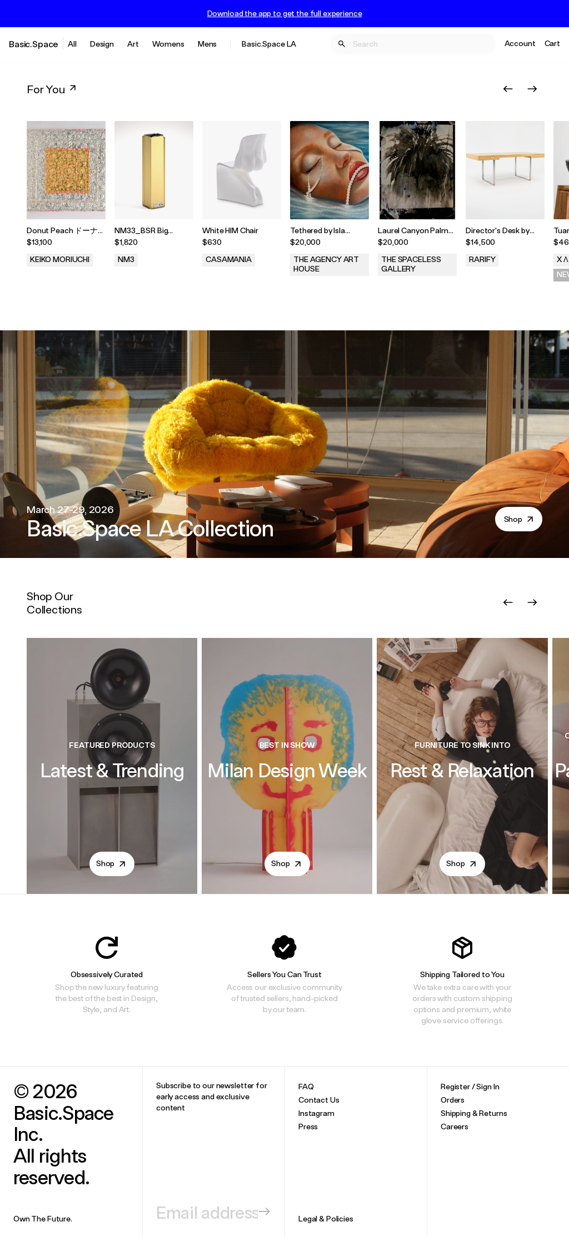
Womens (168, 43)
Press (308, 1126)
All (72, 43)
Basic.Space (33, 43)
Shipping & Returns (474, 1113)
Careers (454, 1126)
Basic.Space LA (269, 43)
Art (133, 43)
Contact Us (319, 1099)
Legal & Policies (325, 1218)
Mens (207, 43)
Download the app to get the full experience (284, 13)
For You (52, 88)
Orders (453, 1099)
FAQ (306, 1086)
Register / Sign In (470, 1086)
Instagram (316, 1113)
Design (102, 43)
